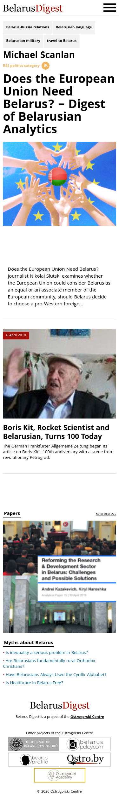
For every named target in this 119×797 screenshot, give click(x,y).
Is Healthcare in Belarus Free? (34, 683)
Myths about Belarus (28, 644)
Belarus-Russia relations (27, 28)
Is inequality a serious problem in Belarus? (47, 653)
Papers (12, 514)
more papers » (106, 514)
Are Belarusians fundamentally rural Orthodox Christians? (49, 664)
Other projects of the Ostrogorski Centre (59, 734)
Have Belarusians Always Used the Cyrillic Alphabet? (56, 675)
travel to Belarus (61, 41)
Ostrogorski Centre (87, 717)
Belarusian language (74, 28)
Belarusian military (23, 41)
